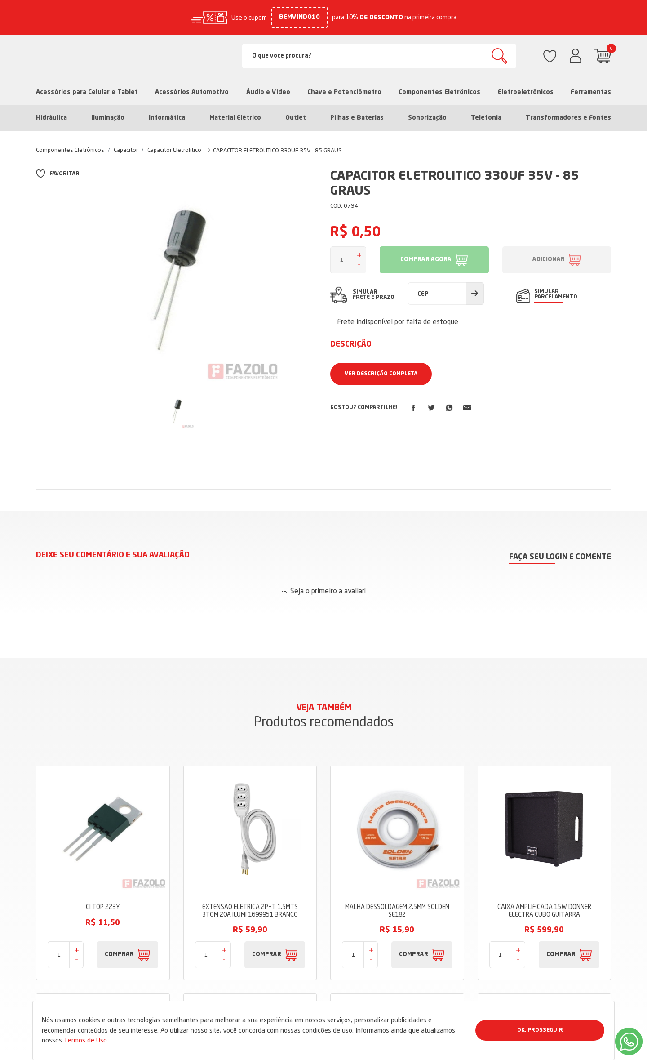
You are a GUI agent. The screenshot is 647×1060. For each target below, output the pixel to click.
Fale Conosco (252, 975)
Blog (239, 935)
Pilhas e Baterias (357, 118)
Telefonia (486, 118)
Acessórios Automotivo (192, 92)
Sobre (241, 921)
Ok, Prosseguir (540, 1030)
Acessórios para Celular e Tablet (87, 92)
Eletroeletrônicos (526, 92)
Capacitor (126, 149)
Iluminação (107, 118)
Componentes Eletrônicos (439, 92)
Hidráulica (51, 118)
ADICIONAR (548, 260)
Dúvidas (244, 962)
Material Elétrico (235, 118)
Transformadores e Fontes (568, 118)
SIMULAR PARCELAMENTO (555, 294)
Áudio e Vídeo (268, 92)
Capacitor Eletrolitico (174, 149)
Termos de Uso (85, 1040)
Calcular (475, 293)
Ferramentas (591, 92)
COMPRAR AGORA (426, 260)
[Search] (379, 56)
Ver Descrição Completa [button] (381, 374)
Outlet (295, 118)
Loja (239, 908)
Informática (167, 118)
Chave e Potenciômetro (344, 92)
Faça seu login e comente (560, 557)
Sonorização (427, 118)
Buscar (499, 56)
